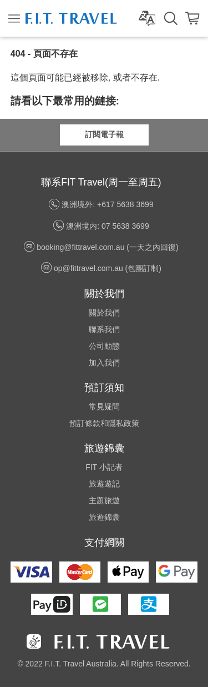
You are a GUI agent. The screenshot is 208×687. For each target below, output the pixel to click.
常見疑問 (104, 406)
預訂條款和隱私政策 (104, 423)
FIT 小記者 (104, 467)
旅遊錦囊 (104, 517)
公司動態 (104, 346)
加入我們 (104, 362)
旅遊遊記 (104, 483)
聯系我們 (104, 329)
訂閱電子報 (104, 134)
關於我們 (104, 312)
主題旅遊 (104, 500)
